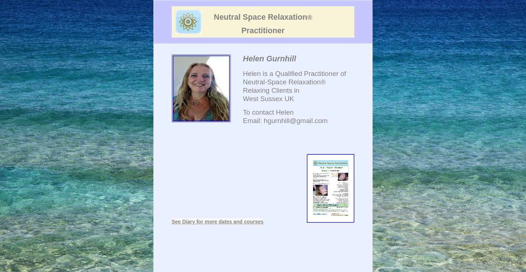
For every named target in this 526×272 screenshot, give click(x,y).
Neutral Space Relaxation (263, 17)
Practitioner (263, 30)
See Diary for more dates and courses (217, 222)
